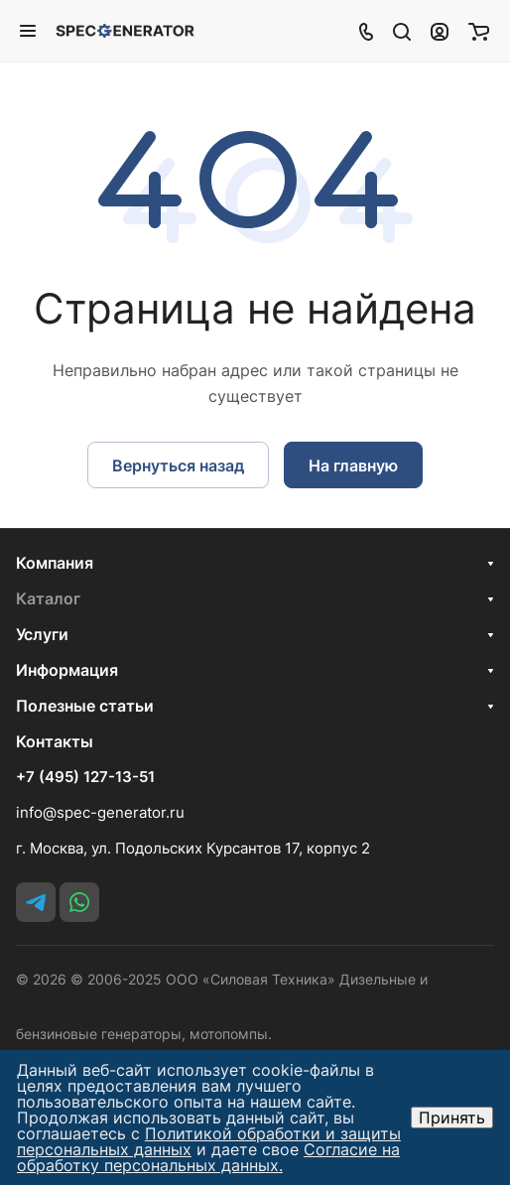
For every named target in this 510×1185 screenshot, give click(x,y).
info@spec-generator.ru (100, 812)
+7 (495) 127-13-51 (85, 777)
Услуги (42, 634)
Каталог (48, 598)
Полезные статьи (85, 706)
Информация (67, 670)
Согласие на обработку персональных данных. (208, 1157)
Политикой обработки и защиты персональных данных (209, 1141)
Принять (452, 1117)
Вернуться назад (178, 465)
